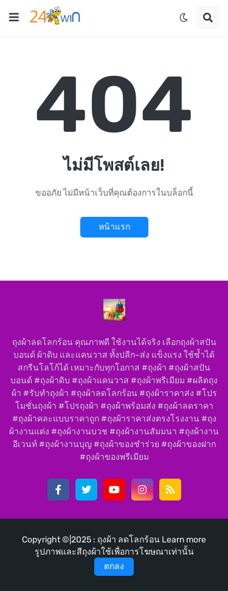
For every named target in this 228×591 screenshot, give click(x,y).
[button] (14, 18)
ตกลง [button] (114, 566)
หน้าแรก (114, 227)
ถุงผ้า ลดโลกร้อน (129, 540)
